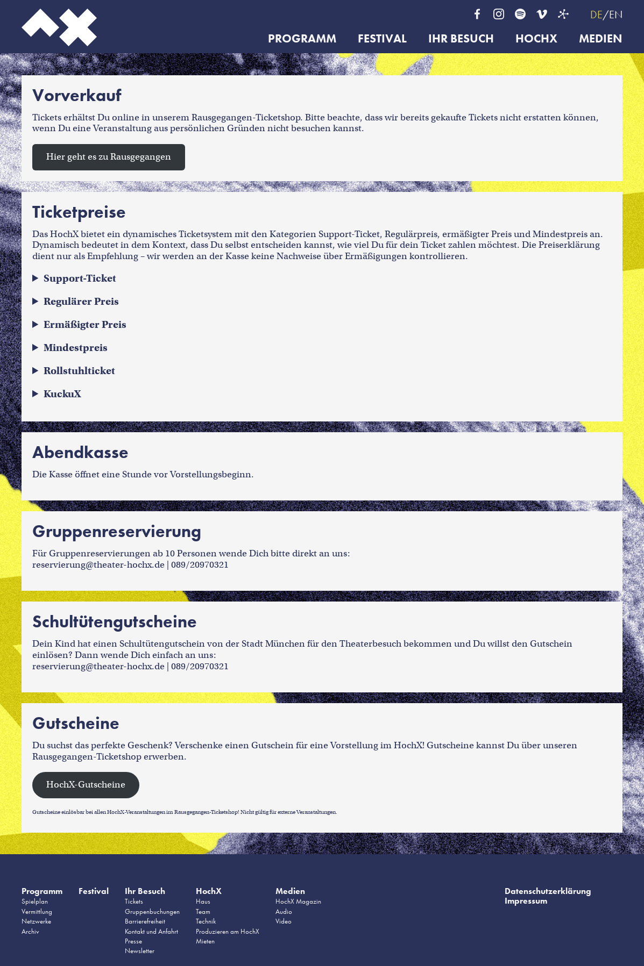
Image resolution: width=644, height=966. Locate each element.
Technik (206, 921)
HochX (536, 39)
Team (203, 911)
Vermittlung (37, 911)
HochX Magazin (298, 901)
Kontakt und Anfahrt (151, 931)
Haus (203, 901)
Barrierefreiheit (145, 921)
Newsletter (139, 950)
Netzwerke (36, 921)
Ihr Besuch (461, 39)
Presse (133, 941)
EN (615, 15)
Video (283, 921)
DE (596, 15)
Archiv (30, 931)
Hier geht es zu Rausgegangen (108, 156)
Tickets (134, 901)
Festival (382, 39)
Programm (302, 39)
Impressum (526, 900)
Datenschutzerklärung (548, 891)
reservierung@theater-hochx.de (98, 564)
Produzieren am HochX (227, 931)
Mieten (205, 941)
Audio (283, 911)
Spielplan (35, 901)
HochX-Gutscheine (85, 784)
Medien (600, 39)
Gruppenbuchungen (152, 911)
